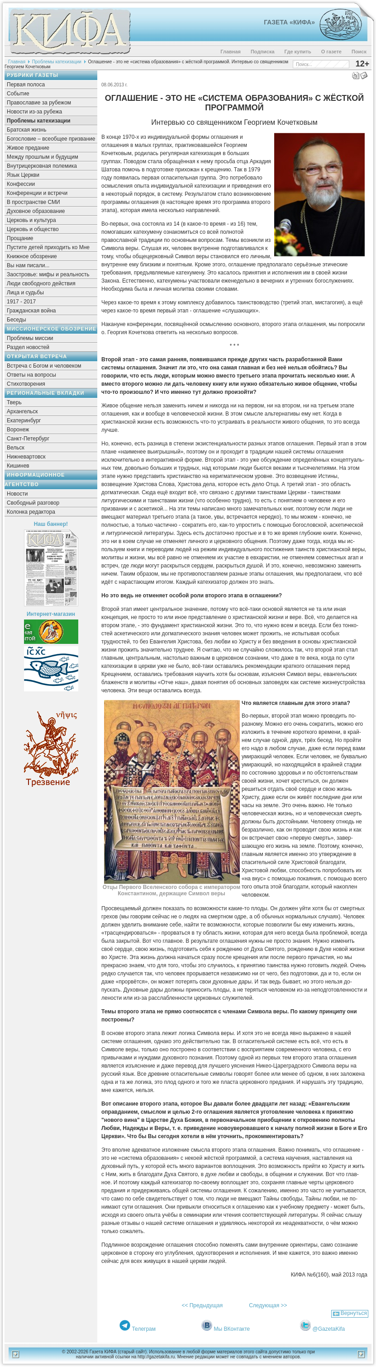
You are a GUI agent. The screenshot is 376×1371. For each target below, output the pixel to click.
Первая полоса (26, 84)
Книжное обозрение (32, 256)
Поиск (359, 51)
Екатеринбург (24, 420)
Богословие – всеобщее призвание (51, 139)
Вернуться (354, 1313)
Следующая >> (268, 1305)
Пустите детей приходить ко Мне (48, 247)
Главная (230, 51)
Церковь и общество (33, 229)
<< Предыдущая (202, 1305)
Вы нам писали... (28, 265)
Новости (17, 494)
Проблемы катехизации (56, 61)
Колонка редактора (31, 512)
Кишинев (18, 466)
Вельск (15, 447)
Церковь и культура (31, 220)
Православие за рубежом (39, 102)
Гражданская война (31, 310)
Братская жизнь (26, 130)
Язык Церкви (23, 175)
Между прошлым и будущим (42, 157)
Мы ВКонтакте (232, 1329)
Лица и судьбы (25, 292)
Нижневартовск (26, 457)
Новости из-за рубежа (34, 112)
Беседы (16, 320)
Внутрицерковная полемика (42, 166)
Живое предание (28, 148)
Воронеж (18, 429)
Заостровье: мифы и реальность (48, 274)
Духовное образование (36, 211)
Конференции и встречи (37, 193)
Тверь (14, 402)
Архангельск (22, 411)
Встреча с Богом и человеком (44, 366)
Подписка (263, 51)
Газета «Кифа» (289, 22)
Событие (18, 93)
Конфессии (21, 184)
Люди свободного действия (41, 283)
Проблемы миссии (30, 338)
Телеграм (144, 1329)
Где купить (298, 51)
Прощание (20, 238)
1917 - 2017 (21, 301)
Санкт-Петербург (28, 438)
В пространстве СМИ (33, 202)
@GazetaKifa (329, 1329)
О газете (331, 51)
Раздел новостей (28, 347)
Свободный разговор (33, 503)
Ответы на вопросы (31, 375)
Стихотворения (26, 384)
